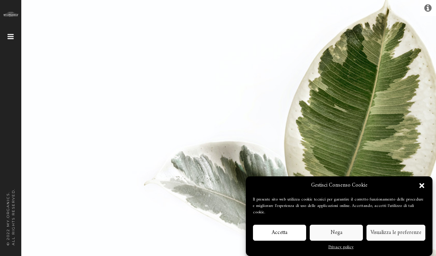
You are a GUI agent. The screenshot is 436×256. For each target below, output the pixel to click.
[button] (421, 185)
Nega (336, 233)
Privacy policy (341, 247)
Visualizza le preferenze (395, 233)
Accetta (279, 233)
